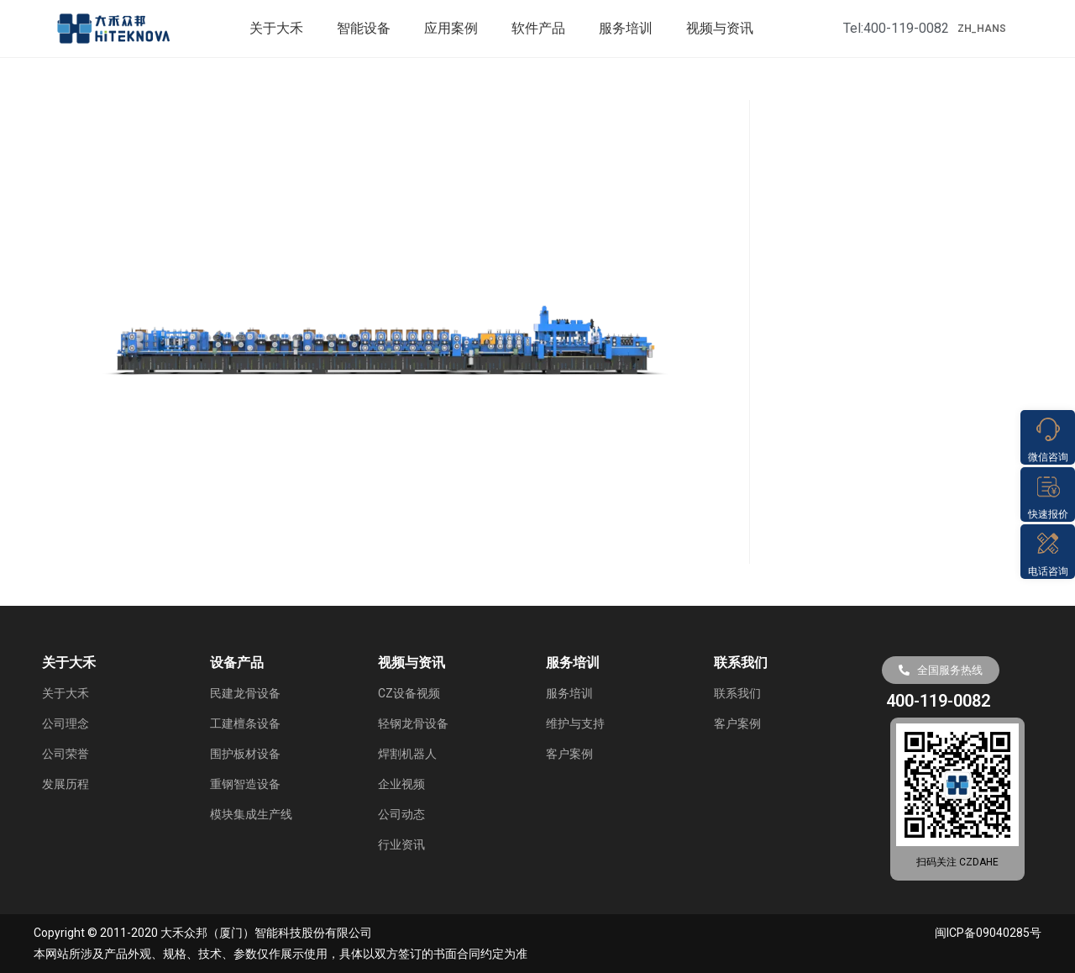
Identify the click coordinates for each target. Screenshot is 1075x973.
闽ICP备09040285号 (988, 932)
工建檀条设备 (245, 723)
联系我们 (737, 693)
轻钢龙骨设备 (413, 723)
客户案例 (569, 753)
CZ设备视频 (409, 693)
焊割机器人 (407, 753)
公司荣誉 (65, 753)
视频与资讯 (719, 28)
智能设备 (364, 28)
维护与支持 (575, 723)
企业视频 (401, 784)
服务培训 (626, 28)
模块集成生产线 (251, 814)
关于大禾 (276, 28)
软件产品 (538, 28)
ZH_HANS (981, 28)
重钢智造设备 (245, 784)
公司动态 (401, 814)
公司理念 (65, 723)
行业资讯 (401, 844)
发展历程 (65, 784)
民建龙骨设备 (245, 693)
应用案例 (451, 28)
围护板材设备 (245, 753)
